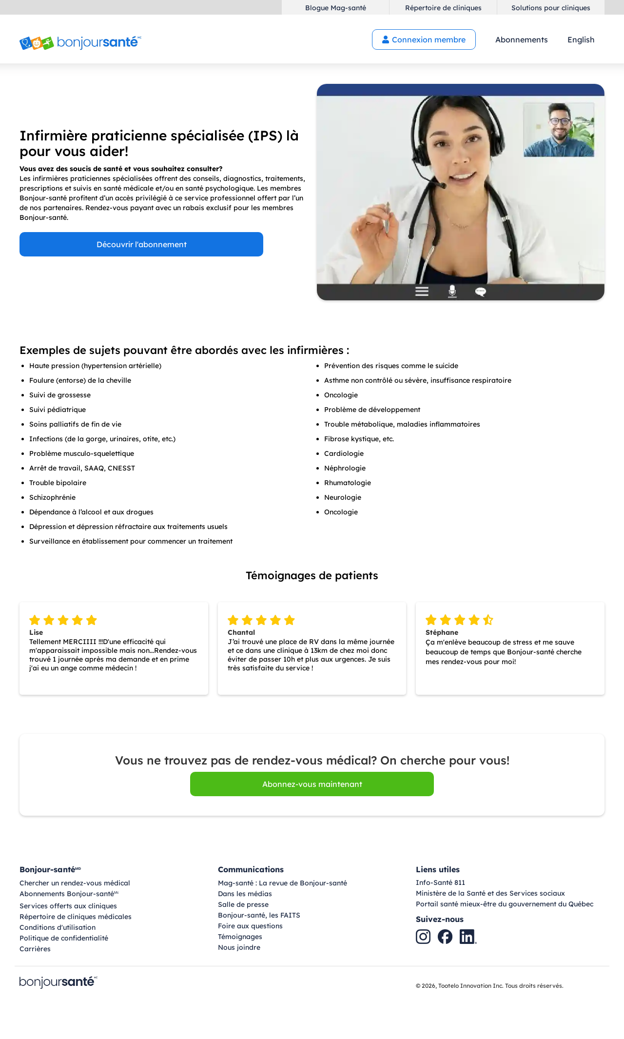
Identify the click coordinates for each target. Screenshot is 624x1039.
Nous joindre (239, 947)
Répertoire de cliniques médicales (76, 916)
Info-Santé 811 (440, 882)
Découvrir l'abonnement (142, 244)
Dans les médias (245, 893)
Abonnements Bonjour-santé (69, 894)
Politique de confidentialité (64, 938)
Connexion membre (424, 39)
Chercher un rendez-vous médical (75, 883)
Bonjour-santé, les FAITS (259, 915)
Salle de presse (243, 904)
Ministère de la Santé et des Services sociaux (490, 893)
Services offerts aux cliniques (68, 905)
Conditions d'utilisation (58, 927)
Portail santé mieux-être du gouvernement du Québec (504, 904)
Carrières (35, 948)
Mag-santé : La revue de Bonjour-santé (282, 883)
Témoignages (240, 936)
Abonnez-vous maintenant (312, 784)
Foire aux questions (250, 925)
